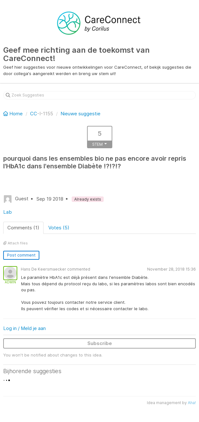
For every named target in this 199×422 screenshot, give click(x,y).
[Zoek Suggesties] (99, 95)
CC (33, 114)
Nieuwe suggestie (80, 114)
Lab (7, 212)
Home (13, 114)
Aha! (192, 402)
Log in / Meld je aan (24, 328)
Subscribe (99, 343)
